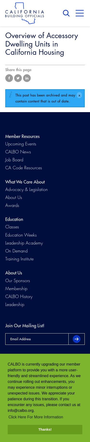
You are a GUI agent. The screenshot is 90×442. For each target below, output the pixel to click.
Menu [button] (80, 13)
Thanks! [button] (45, 429)
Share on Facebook (9, 78)
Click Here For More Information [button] (35, 417)
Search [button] (67, 13)
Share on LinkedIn (27, 78)
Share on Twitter (18, 78)
